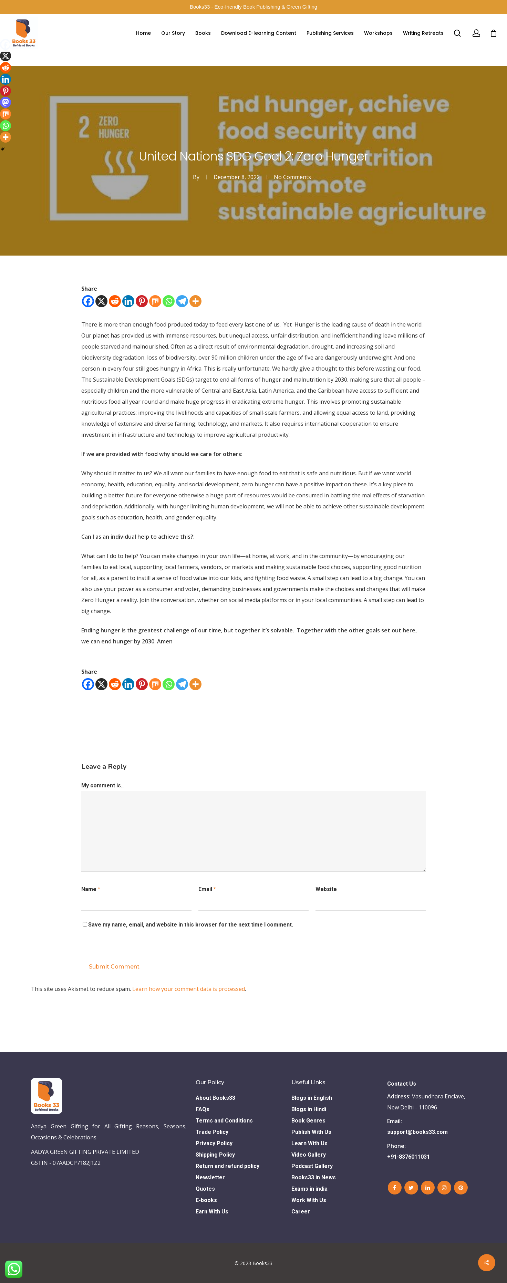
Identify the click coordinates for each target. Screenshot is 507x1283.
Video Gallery (308, 1154)
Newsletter (210, 1177)
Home (143, 33)
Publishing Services (330, 33)
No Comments (292, 177)
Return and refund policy (227, 1166)
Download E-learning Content (258, 33)
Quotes (205, 1189)
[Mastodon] (5, 102)
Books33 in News (313, 1177)
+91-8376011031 (408, 1156)
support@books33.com (417, 1132)
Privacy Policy (214, 1143)
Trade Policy (212, 1132)
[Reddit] (115, 301)
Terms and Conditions (224, 1120)
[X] (101, 301)
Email (207, 889)
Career (300, 1211)
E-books (206, 1200)
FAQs (202, 1109)
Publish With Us (311, 1132)
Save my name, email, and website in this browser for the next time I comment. (190, 924)
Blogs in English (311, 1098)
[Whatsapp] (169, 301)
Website (326, 889)
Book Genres (308, 1120)
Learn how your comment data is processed (188, 989)
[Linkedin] (128, 301)
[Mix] (155, 301)
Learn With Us (309, 1143)
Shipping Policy (215, 1154)
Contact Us (401, 1083)
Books (203, 33)
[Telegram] (182, 301)
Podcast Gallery (312, 1166)
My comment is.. (102, 785)
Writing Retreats (423, 33)
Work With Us (308, 1200)
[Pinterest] (142, 301)
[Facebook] (88, 301)
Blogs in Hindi (308, 1109)
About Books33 (215, 1098)
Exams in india (309, 1189)
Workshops (378, 33)
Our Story (173, 33)
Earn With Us (212, 1211)
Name (90, 889)
